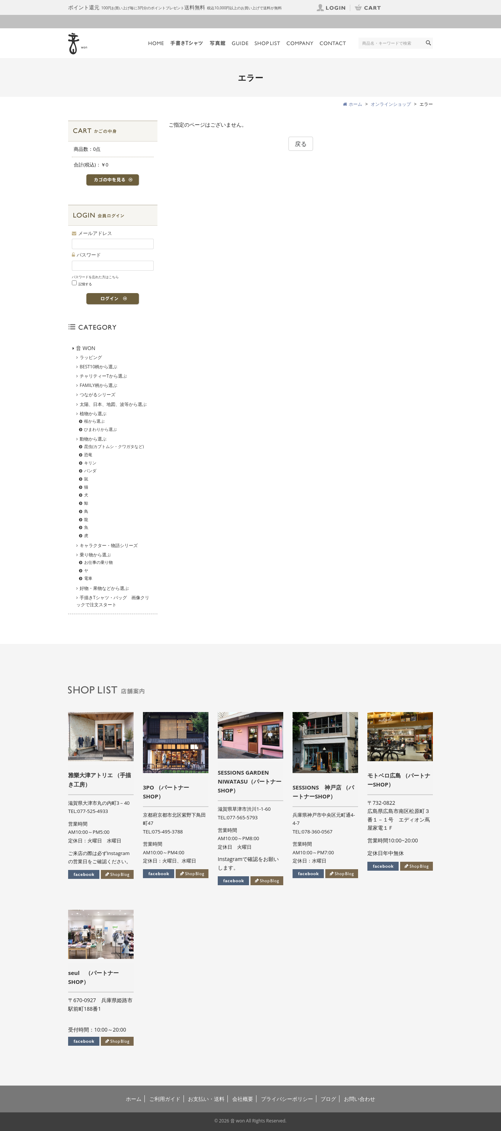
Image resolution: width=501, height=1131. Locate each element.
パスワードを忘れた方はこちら (95, 276)
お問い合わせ (359, 1098)
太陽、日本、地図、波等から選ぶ (113, 404)
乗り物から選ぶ (95, 555)
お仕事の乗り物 (98, 562)
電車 (88, 578)
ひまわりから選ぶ (100, 429)
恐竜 (88, 454)
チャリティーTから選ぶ (103, 376)
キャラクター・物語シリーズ (109, 545)
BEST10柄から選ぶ (98, 366)
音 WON (85, 348)
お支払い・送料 (206, 1098)
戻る (301, 144)
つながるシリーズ (97, 394)
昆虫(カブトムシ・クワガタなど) (114, 446)
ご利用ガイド (165, 1098)
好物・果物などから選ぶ (104, 588)
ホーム (133, 1098)
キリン (90, 463)
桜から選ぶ (94, 421)
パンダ (90, 470)
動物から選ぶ (93, 439)
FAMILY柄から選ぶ (98, 385)
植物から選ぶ (93, 413)
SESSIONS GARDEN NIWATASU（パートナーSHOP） (249, 781)
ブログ (328, 1098)
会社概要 (242, 1098)
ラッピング (91, 357)
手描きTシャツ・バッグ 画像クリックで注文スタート (112, 601)
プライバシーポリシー (287, 1098)
